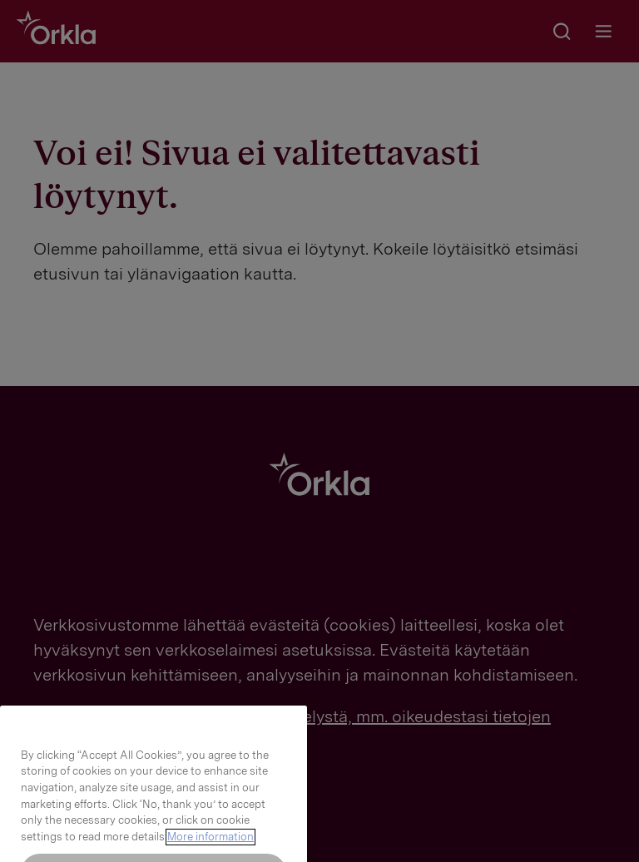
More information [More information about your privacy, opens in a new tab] (210, 848)
